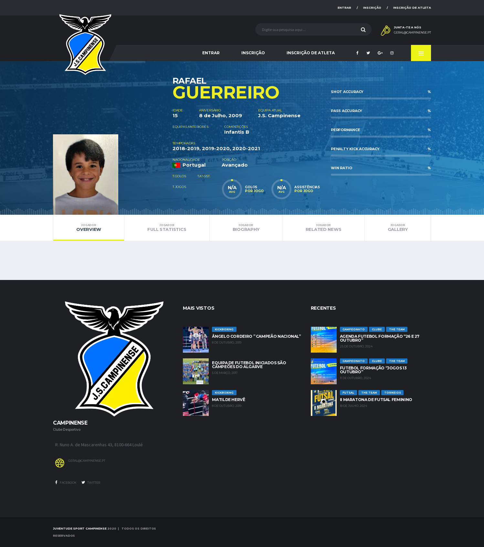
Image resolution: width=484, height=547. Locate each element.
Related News (323, 227)
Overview (89, 227)
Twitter (90, 482)
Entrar (344, 7)
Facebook (66, 482)
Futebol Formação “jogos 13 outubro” (373, 370)
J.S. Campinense (279, 115)
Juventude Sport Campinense (79, 528)
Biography (246, 227)
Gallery (397, 227)
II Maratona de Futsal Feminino (376, 399)
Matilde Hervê (228, 399)
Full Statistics (167, 227)
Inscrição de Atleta (412, 7)
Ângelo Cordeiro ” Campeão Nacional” (256, 336)
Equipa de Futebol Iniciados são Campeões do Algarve (249, 364)
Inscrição (372, 7)
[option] (113, 138)
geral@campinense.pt (412, 32)
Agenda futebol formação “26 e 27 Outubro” (379, 338)
